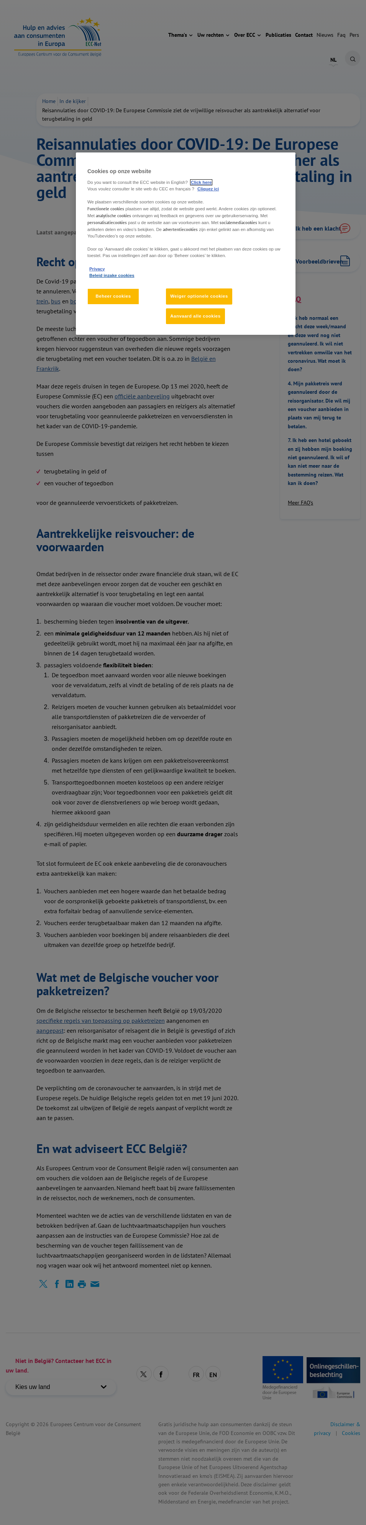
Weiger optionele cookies (199, 296)
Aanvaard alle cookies (195, 316)
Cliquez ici (208, 189)
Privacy (97, 269)
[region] (185, 243)
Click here (201, 182)
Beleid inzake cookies (112, 275)
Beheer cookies (113, 296)
